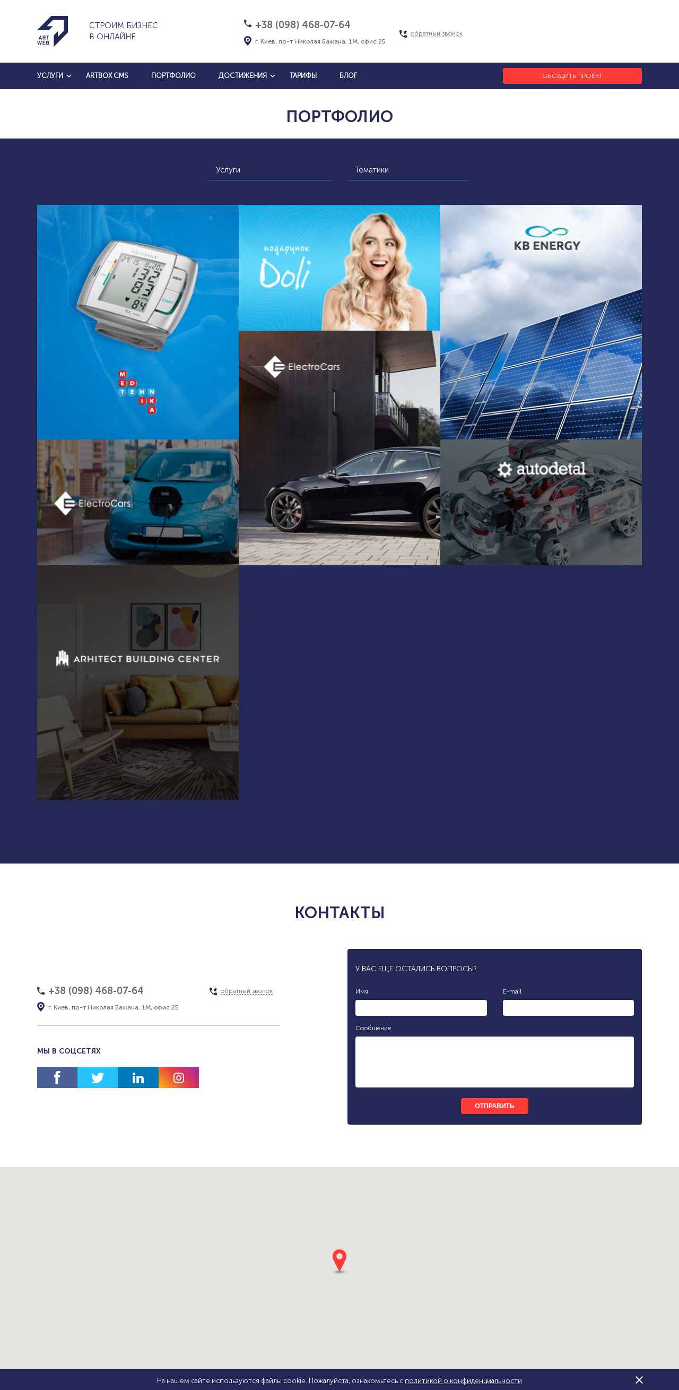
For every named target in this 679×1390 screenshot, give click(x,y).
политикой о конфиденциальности (463, 1381)
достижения (243, 76)
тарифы (303, 76)
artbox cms (107, 76)
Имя (361, 991)
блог (348, 76)
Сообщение (373, 1028)
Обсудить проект (572, 76)
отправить (494, 1106)
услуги (50, 76)
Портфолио (173, 76)
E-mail (512, 991)
